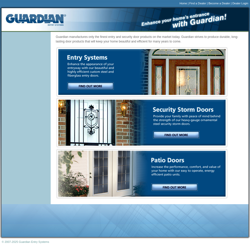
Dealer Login (240, 3)
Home (183, 3)
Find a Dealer (197, 3)
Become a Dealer (219, 3)
